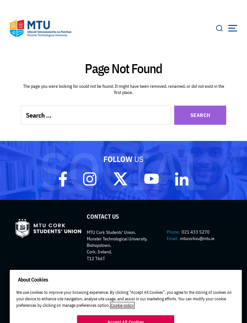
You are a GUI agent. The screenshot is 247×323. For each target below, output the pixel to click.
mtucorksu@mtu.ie (197, 238)
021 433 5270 (196, 232)
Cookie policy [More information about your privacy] (122, 309)
